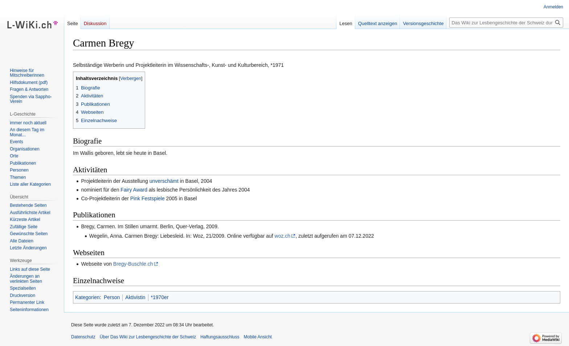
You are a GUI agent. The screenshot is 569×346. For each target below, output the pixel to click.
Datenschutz (83, 336)
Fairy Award (133, 190)
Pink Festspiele (147, 198)
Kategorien (87, 297)
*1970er (160, 297)
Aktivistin (135, 297)
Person (112, 297)
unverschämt (164, 181)
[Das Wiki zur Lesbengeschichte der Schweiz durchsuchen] (506, 22)
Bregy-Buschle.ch (133, 264)
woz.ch (283, 236)
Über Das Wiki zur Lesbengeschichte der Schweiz (148, 336)
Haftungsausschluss (219, 336)
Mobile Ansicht (258, 336)
